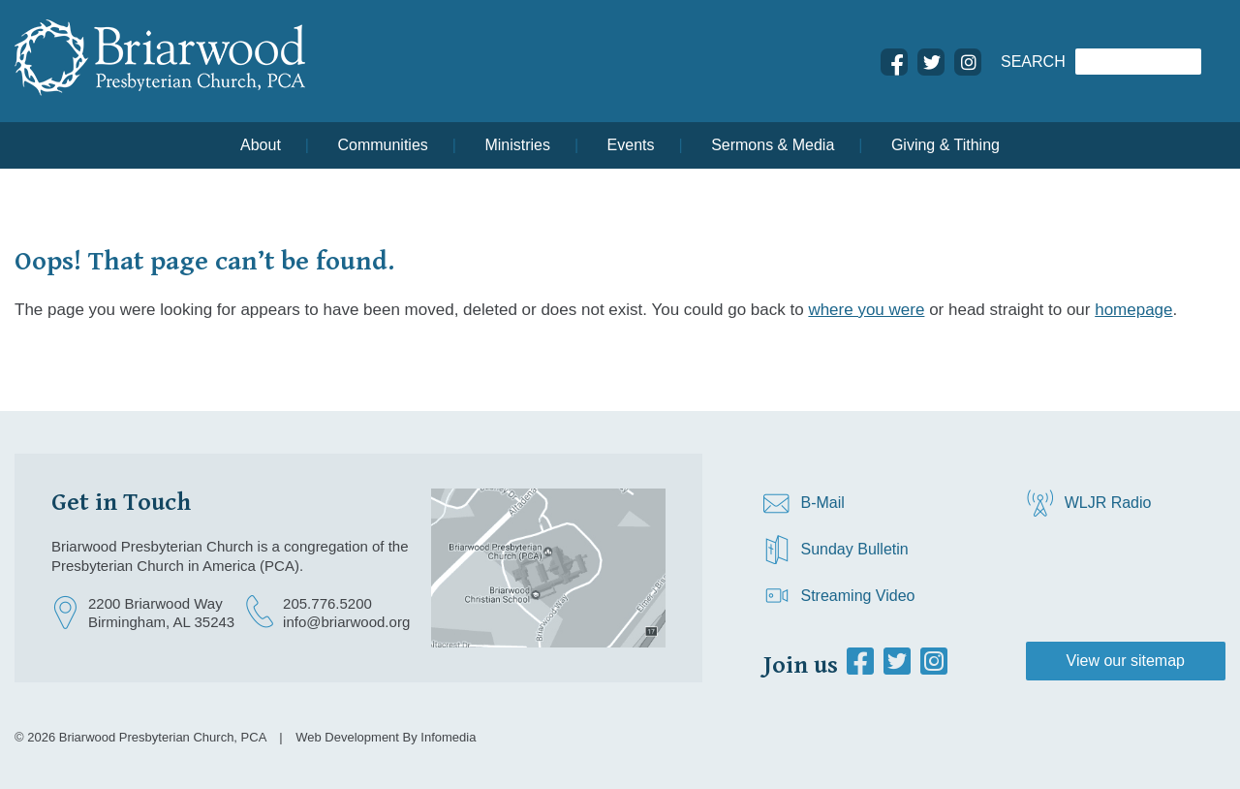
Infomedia (448, 737)
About (260, 145)
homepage (1133, 309)
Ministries (517, 145)
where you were (866, 309)
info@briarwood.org (346, 622)
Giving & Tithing (945, 145)
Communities (382, 145)
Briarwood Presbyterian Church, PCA (162, 737)
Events (631, 145)
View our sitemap (1126, 660)
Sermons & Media (772, 145)
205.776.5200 (327, 603)
